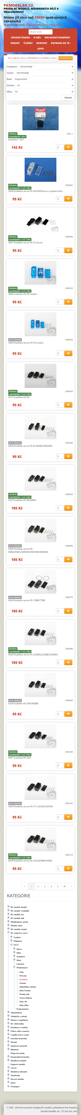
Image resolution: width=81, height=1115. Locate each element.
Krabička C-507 (16, 139)
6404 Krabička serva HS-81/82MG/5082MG (30, 445)
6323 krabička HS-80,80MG (22, 500)
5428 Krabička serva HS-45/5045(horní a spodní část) (35, 191)
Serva (54, 58)
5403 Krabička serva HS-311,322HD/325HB (30, 806)
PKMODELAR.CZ (40, 8)
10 (65, 886)
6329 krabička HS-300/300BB (23, 703)
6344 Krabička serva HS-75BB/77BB (26, 600)
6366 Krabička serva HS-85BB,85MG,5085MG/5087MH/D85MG (28, 550)
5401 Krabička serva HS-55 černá (25, 242)
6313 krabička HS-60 (18, 397)
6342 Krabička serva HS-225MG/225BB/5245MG (33, 654)
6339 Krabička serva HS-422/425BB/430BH (30, 860)
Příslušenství (33, 58)
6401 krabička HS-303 (19, 757)
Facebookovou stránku (43, 25)
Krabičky (45, 58)
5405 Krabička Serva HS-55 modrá (25, 342)
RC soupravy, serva (17, 58)
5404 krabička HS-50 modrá (22, 294)
